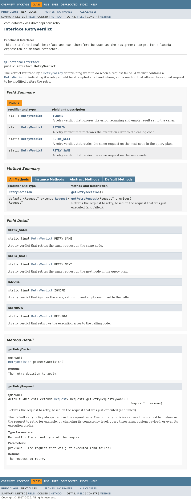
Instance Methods (49, 179)
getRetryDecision (85, 192)
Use (46, 4)
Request (61, 198)
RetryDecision (20, 192)
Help (93, 4)
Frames (50, 11)
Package (23, 4)
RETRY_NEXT (61, 139)
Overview (8, 4)
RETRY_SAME (61, 150)
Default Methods (119, 179)
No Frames (64, 11)
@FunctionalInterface (22, 62)
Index (84, 4)
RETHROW (59, 127)
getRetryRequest (84, 198)
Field (31, 16)
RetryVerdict (31, 115)
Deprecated (69, 4)
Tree (55, 4)
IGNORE (58, 115)
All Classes (88, 11)
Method (56, 16)
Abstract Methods (84, 179)
